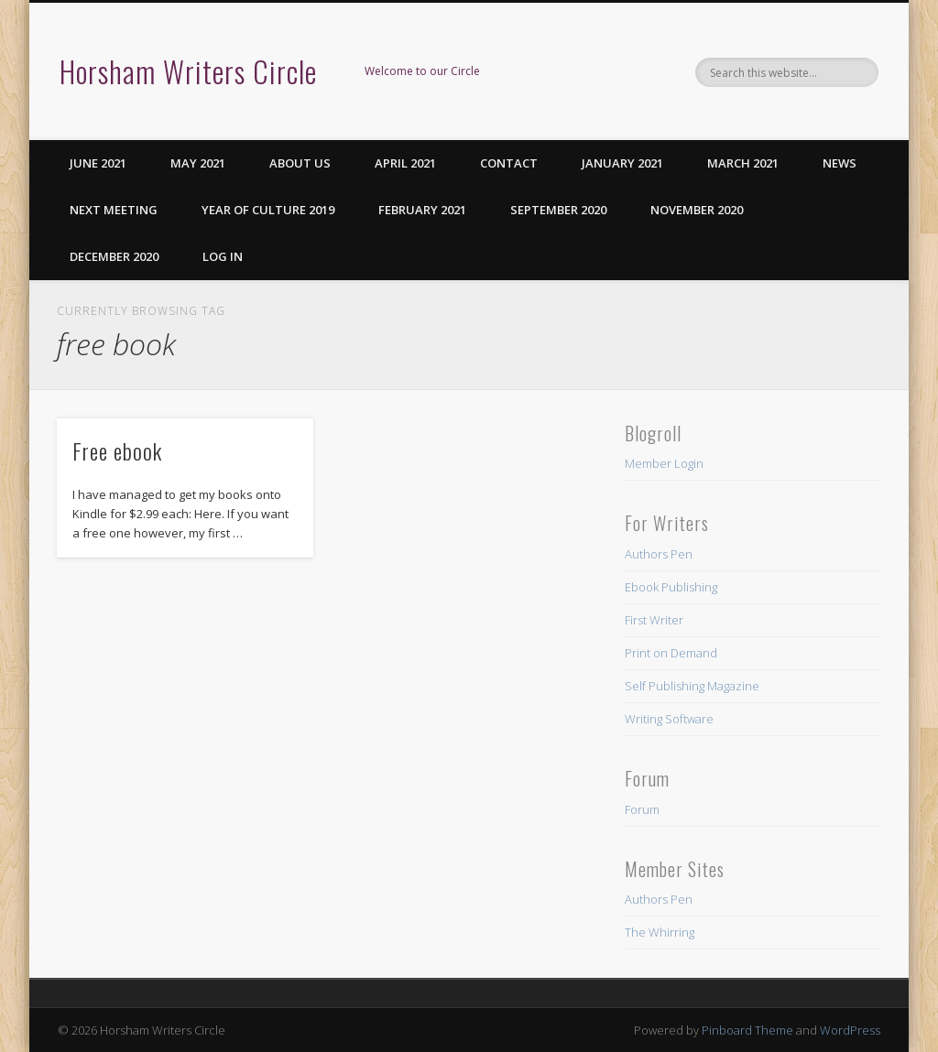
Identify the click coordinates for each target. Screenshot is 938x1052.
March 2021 (743, 163)
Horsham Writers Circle (188, 70)
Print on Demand (671, 653)
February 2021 (422, 209)
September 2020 (558, 209)
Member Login (664, 463)
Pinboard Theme (747, 1030)
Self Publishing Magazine (692, 686)
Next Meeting (114, 209)
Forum (642, 809)
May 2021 (197, 163)
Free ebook (117, 450)
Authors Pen (659, 554)
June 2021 (98, 163)
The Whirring (659, 932)
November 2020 (696, 209)
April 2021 (405, 163)
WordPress (850, 1030)
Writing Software (669, 718)
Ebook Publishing (671, 587)
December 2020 (114, 256)
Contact (509, 163)
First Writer (654, 620)
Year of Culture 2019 (268, 209)
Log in (222, 256)
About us (300, 163)
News (839, 163)
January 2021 (622, 163)
